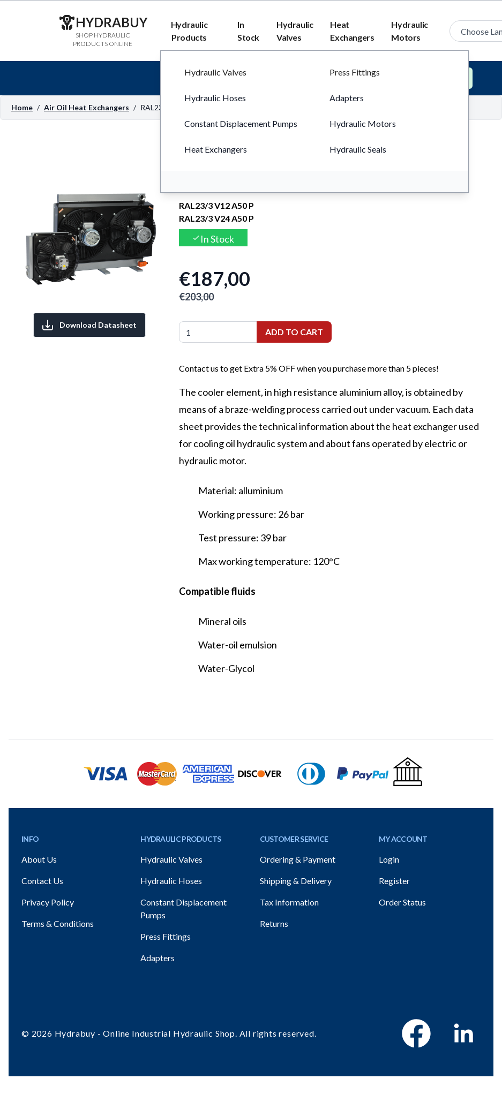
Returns (274, 923)
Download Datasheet (89, 325)
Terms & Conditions (57, 923)
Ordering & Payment (297, 859)
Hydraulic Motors (409, 30)
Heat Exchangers (352, 30)
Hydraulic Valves (294, 30)
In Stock (248, 30)
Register (394, 881)
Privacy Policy (47, 902)
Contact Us (42, 881)
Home (22, 107)
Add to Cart (294, 332)
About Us (39, 859)
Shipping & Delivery (296, 881)
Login (389, 859)
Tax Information (289, 902)
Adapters (157, 958)
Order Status (402, 902)
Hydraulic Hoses (171, 881)
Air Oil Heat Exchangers (86, 107)
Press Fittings (165, 936)
